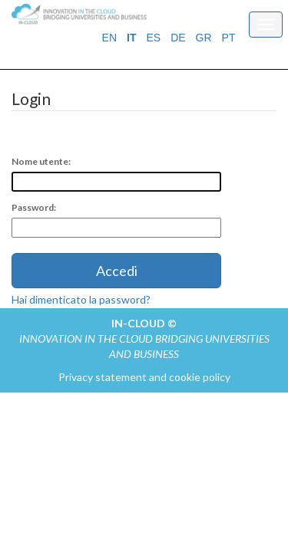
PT (229, 37)
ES (153, 37)
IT (131, 37)
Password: (34, 207)
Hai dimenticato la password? (81, 299)
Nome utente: (41, 161)
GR (204, 37)
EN (109, 37)
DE (177, 37)
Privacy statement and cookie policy (144, 376)
